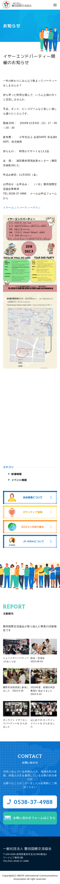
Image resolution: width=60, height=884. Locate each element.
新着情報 (16, 474)
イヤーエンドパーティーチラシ (22, 207)
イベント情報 (19, 480)
